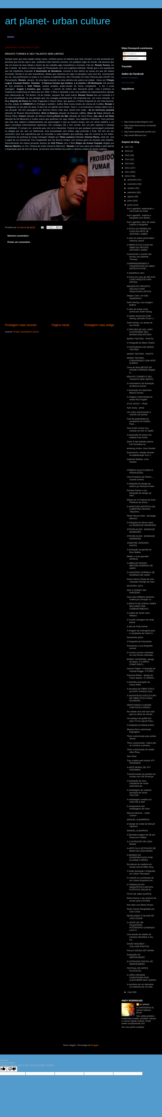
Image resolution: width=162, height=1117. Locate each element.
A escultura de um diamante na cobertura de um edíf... (140, 985)
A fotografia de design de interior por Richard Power (140, 485)
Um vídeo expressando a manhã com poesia (139, 413)
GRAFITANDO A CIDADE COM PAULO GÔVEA (139, 706)
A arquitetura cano (135, 273)
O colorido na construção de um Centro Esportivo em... (140, 879)
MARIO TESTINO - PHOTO (140, 338)
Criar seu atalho (128, 83)
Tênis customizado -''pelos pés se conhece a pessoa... (141, 744)
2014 (127, 159)
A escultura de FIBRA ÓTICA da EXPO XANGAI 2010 (140, 690)
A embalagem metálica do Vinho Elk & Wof (139, 800)
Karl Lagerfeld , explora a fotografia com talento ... (139, 216)
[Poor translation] (12, 1069)
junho (130, 205)
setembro (132, 192)
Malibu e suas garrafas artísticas (138, 557)
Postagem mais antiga (99, 325)
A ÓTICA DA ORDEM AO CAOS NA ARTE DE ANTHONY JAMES (139, 231)
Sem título (132, 756)
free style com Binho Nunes (140, 905)
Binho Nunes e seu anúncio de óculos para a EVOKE (141, 899)
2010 (127, 176)
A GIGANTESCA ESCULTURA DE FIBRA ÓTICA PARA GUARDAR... (141, 698)
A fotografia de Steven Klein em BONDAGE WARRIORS (141, 523)
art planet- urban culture (57, 20)
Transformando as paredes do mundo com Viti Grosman (141, 775)
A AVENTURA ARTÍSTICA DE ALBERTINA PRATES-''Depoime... (141, 509)
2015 (127, 155)
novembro (132, 184)
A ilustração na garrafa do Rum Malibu (139, 550)
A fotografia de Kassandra (139, 641)
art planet (144, 1004)
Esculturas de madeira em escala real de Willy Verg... (141, 865)
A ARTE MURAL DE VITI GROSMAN (138, 768)
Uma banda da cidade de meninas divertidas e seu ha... (140, 937)
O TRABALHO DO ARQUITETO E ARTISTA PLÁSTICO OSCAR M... (140, 887)
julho (130, 200)
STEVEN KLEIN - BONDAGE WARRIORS (141, 530)
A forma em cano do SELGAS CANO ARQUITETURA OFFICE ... (141, 279)
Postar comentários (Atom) (26, 331)
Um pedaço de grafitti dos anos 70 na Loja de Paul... (140, 719)
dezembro (132, 179)
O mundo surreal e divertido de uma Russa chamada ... (141, 653)
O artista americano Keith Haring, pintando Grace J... (141, 317)
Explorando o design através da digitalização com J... (140, 453)
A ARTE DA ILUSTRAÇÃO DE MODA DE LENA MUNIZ (141, 849)
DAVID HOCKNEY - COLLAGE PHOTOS (138, 945)
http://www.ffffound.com (135, 135)
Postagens (129, 53)
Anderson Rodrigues (130, 78)
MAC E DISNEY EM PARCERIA (136, 591)
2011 (127, 172)
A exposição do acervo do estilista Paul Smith (139, 436)
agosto (131, 196)
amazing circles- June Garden (141, 448)
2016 (127, 151)
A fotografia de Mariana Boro (140, 725)
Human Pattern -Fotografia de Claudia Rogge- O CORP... (141, 669)
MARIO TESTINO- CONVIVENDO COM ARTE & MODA (141, 360)
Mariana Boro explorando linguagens (139, 730)
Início (10, 36)
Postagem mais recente (21, 325)
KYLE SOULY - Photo (137, 403)
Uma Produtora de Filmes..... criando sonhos (140, 478)
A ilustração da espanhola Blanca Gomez (139, 391)
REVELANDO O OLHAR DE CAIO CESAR (140, 917)
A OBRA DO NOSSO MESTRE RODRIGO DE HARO (140, 565)
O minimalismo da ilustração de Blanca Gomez (140, 384)
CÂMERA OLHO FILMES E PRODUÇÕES (140, 471)
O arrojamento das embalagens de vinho (138, 807)
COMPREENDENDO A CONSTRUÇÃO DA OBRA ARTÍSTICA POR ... (141, 266)
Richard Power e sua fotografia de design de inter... (139, 493)
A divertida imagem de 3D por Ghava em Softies (141, 836)
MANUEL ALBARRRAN (138, 819)
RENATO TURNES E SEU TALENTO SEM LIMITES (140, 377)
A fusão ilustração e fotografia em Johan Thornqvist (141, 872)
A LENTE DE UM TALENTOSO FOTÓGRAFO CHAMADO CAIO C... (140, 926)
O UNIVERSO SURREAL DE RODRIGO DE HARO (141, 573)
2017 (127, 147)
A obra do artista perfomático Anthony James (140, 239)
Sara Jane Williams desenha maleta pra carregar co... (140, 598)
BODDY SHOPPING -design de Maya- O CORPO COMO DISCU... (140, 662)
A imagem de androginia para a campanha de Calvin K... (141, 631)
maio (130, 992)
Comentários (130, 58)
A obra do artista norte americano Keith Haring (139, 310)
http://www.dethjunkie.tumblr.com (140, 131)
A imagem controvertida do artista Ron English (139, 398)
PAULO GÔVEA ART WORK (140, 950)
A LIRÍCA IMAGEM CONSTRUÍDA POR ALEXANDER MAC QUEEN (141, 977)
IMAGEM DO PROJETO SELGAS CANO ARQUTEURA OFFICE (139, 289)
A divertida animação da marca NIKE (138, 683)
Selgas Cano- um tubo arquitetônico (137, 296)
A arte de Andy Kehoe (137, 626)
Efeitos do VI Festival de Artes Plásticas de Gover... (141, 501)
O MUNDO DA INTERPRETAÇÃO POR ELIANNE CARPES (140, 857)
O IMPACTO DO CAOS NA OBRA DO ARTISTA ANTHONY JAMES (140, 247)
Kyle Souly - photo (135, 408)
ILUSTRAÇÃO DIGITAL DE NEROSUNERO (140, 962)
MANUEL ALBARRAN (137, 830)
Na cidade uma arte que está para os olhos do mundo (140, 712)
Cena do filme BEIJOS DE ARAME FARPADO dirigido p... (141, 370)
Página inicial (60, 325)
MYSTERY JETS (135, 586)
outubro (131, 188)
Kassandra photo (135, 637)
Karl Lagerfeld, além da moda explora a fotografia (141, 223)
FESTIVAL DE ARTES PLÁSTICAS (137, 969)
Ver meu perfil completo (133, 1027)
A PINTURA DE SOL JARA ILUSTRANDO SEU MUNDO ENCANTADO (139, 332)
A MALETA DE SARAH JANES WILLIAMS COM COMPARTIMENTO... (141, 606)
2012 (127, 168)
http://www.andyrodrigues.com (138, 122)
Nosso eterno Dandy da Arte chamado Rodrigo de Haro (140, 580)
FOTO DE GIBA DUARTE (139, 894)
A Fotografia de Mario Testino (141, 343)
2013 (127, 163)
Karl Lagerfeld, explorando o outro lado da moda (140, 209)
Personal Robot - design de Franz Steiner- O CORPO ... (141, 676)
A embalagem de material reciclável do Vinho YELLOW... (139, 792)
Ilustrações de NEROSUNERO (136, 956)
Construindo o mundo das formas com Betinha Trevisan (139, 256)
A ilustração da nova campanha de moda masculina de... (137, 783)
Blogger (94, 1045)
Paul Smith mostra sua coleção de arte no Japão (140, 429)
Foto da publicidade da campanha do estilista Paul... (138, 421)
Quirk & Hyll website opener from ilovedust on (140, 442)
